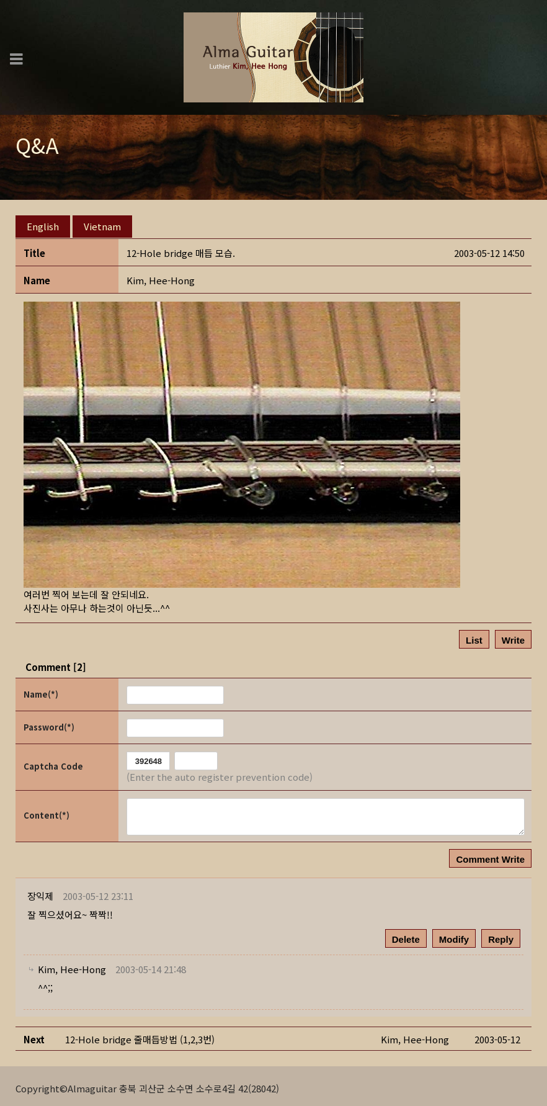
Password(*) (49, 722)
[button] (161, 275)
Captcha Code (53, 762)
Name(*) (41, 689)
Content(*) (46, 811)
